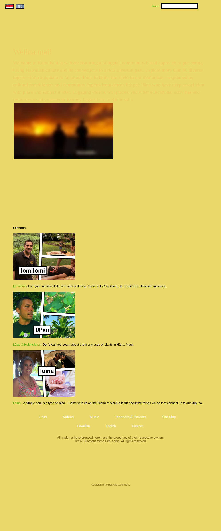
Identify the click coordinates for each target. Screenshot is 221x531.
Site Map (169, 417)
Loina (17, 403)
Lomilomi (19, 286)
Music (132, 22)
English (111, 426)
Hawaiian (83, 426)
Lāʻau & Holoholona (26, 344)
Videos (153, 22)
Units (104, 22)
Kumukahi (42, 28)
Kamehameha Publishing (110, 466)
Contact (137, 426)
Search (155, 6)
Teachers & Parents (190, 22)
